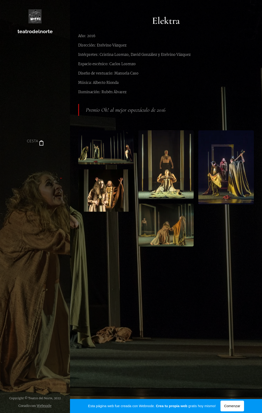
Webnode (44, 406)
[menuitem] (35, 155)
